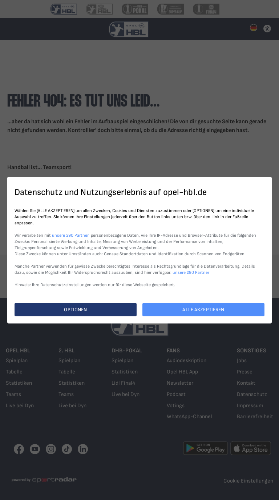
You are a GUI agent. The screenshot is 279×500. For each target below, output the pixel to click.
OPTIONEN (75, 309)
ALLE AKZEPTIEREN (203, 309)
